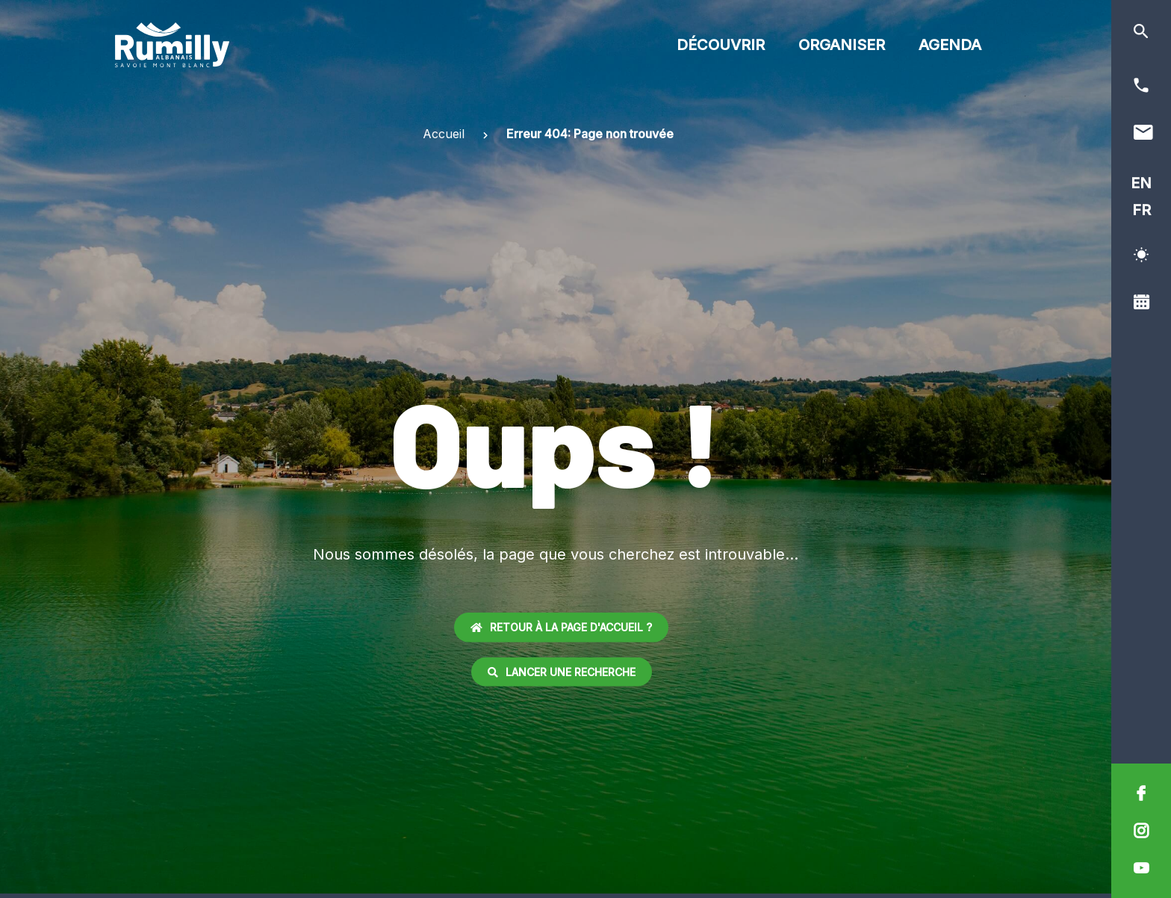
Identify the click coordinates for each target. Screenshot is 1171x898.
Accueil (444, 133)
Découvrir (721, 45)
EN (1141, 183)
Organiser (841, 45)
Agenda (950, 45)
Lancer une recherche (562, 671)
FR (1141, 210)
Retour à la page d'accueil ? (561, 627)
